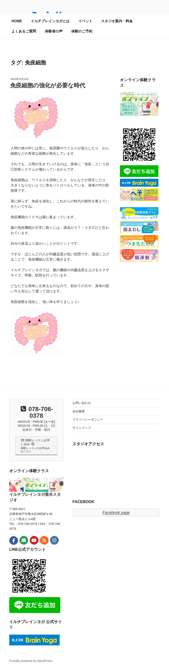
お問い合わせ (81, 403)
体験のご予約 (81, 31)
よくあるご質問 (23, 31)
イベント (85, 21)
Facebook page (116, 512)
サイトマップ (81, 428)
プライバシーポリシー (87, 419)
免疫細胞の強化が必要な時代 (47, 85)
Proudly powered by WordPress (31, 661)
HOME (16, 21)
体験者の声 (53, 31)
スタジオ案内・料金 (117, 21)
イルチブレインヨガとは (50, 21)
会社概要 (78, 411)
